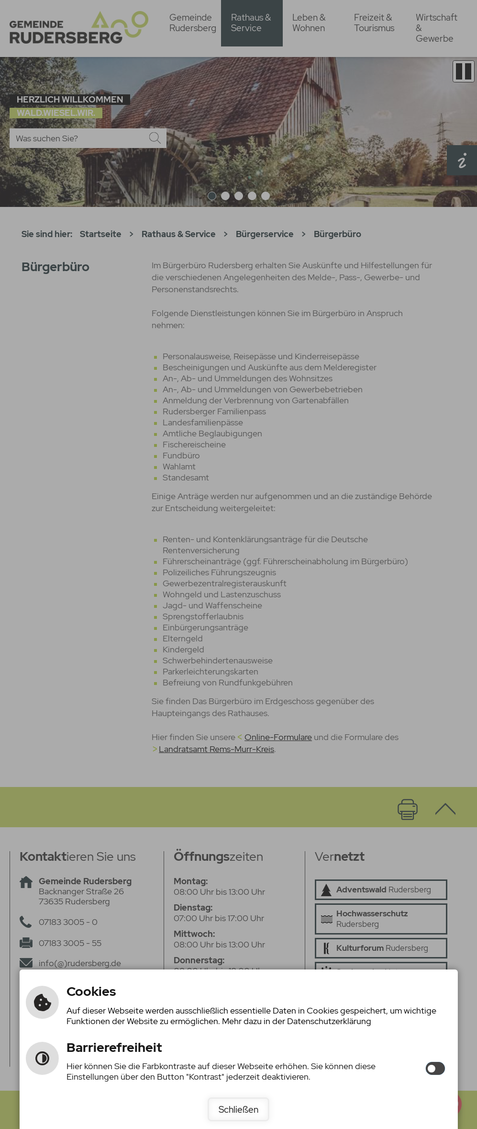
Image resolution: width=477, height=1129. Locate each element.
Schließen (238, 1109)
